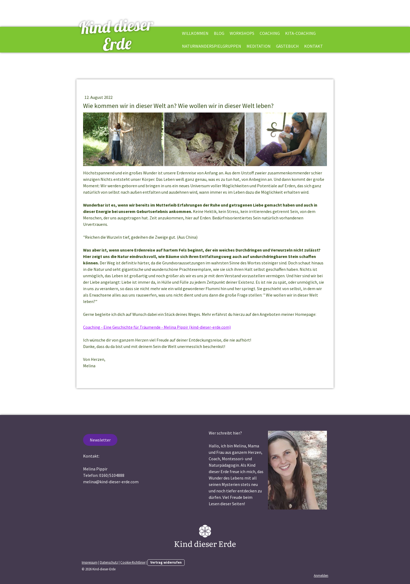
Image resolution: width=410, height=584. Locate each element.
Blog (219, 33)
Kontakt (313, 46)
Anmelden (321, 575)
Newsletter (100, 440)
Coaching (270, 33)
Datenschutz (109, 562)
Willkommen (195, 33)
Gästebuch (287, 46)
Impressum (90, 562)
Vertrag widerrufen (166, 562)
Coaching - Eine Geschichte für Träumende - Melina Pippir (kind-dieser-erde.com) (157, 327)
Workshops (242, 33)
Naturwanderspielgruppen (211, 46)
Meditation (259, 46)
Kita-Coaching (300, 33)
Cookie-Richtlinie (132, 562)
